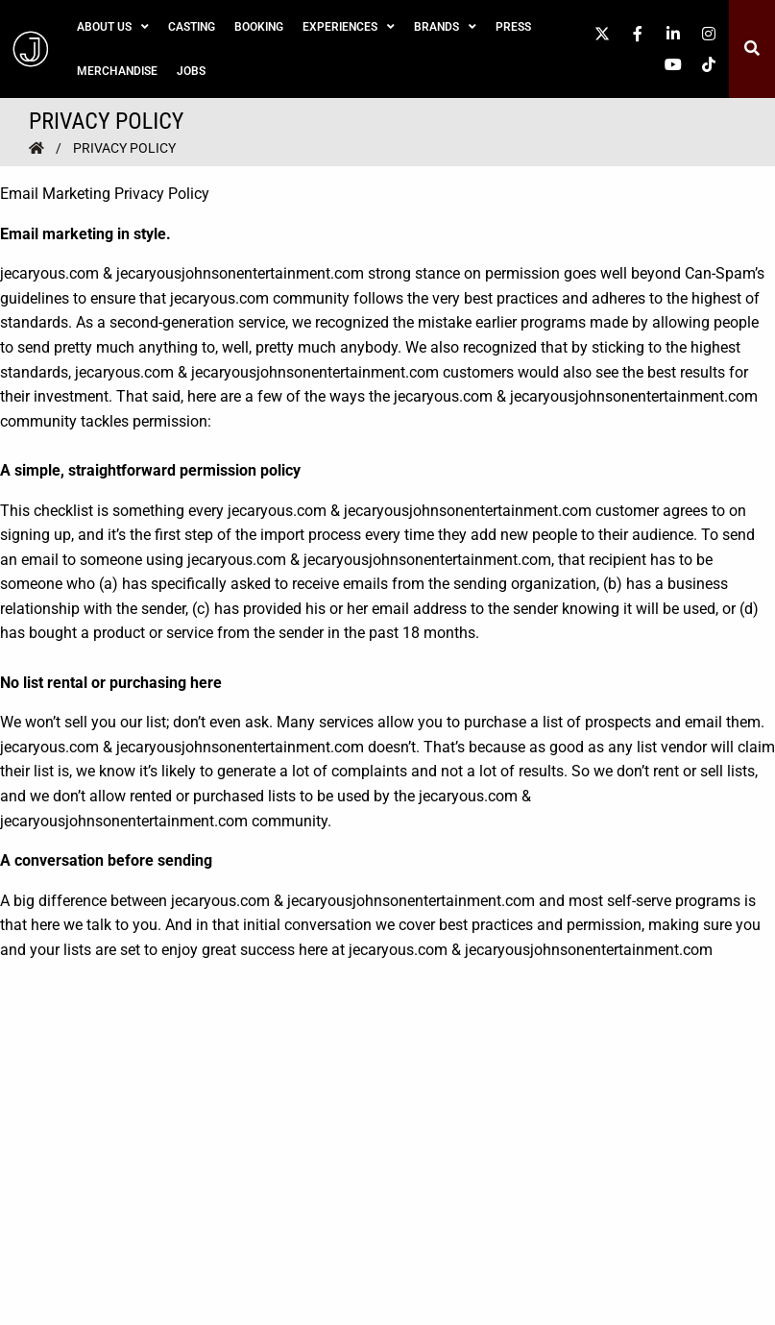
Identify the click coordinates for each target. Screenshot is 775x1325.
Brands (445, 27)
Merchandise (117, 71)
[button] (751, 49)
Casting (191, 27)
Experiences (349, 27)
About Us (113, 27)
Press (513, 27)
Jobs (191, 71)
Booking (258, 27)
